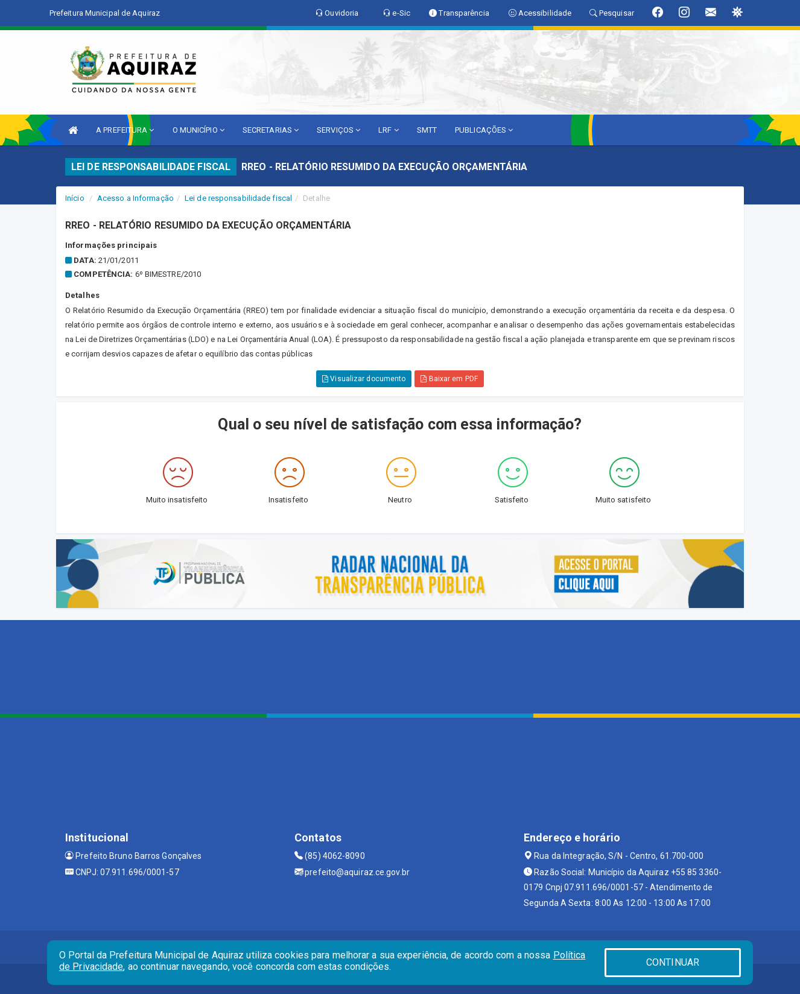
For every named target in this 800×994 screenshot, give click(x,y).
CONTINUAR (672, 962)
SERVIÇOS (338, 130)
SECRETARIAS (271, 130)
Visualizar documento (363, 379)
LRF (388, 130)
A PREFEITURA (125, 130)
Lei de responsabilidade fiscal (238, 198)
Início (74, 198)
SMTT (427, 130)
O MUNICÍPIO (198, 130)
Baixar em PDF (449, 379)
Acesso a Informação (135, 198)
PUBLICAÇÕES (484, 130)
